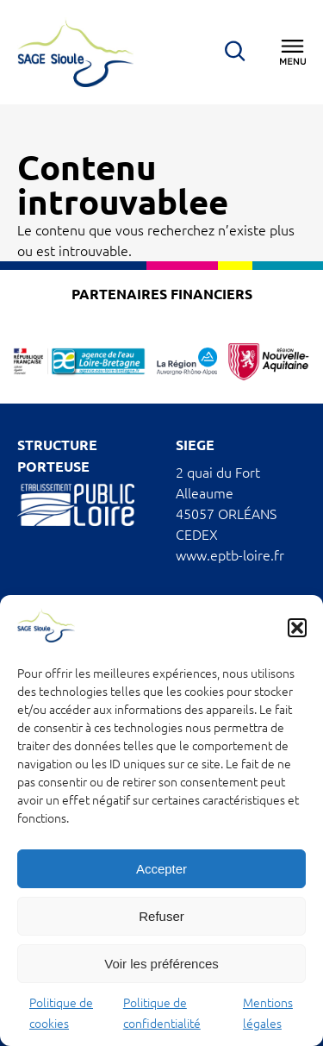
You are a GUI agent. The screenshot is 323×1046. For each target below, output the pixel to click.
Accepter (161, 868)
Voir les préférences (161, 963)
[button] (297, 627)
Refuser (161, 916)
